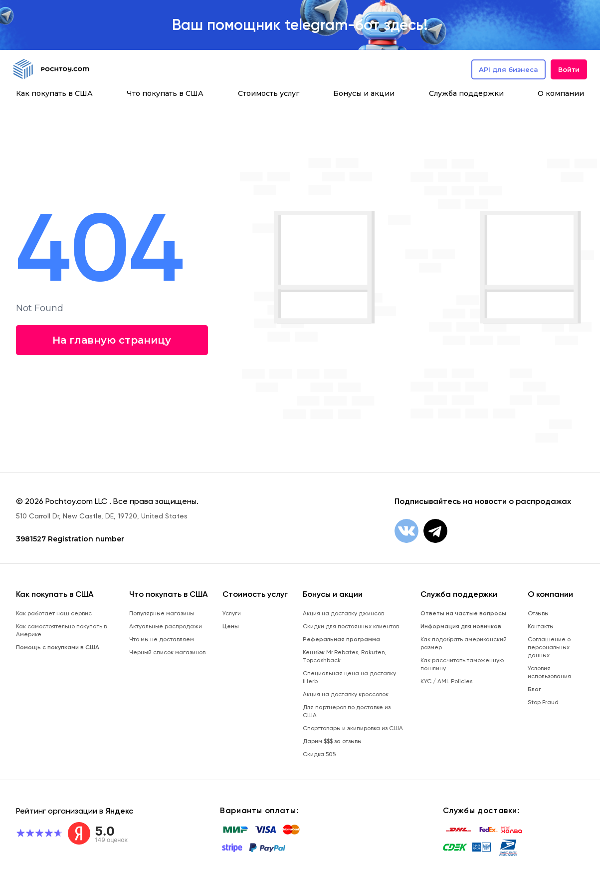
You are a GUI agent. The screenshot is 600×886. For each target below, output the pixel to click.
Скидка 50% (320, 754)
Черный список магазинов (167, 652)
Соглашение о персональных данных (549, 647)
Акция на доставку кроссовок (346, 694)
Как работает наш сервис (54, 613)
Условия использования (549, 672)
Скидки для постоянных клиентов (351, 626)
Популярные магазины (161, 613)
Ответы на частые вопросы (463, 613)
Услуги (231, 613)
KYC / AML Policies (446, 681)
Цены (230, 626)
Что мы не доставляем (161, 639)
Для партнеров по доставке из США (347, 711)
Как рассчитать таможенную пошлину (462, 664)
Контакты (541, 626)
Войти (569, 69)
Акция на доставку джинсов (343, 613)
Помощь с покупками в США (57, 647)
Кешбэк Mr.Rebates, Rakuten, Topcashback (345, 656)
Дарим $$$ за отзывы (332, 741)
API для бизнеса (508, 69)
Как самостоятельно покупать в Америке (61, 630)
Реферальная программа (341, 639)
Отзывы (538, 613)
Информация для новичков (460, 626)
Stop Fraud (543, 702)
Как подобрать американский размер (463, 643)
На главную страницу (110, 340)
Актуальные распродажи (165, 626)
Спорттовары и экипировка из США (353, 728)
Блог (534, 689)
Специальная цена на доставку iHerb (349, 677)
